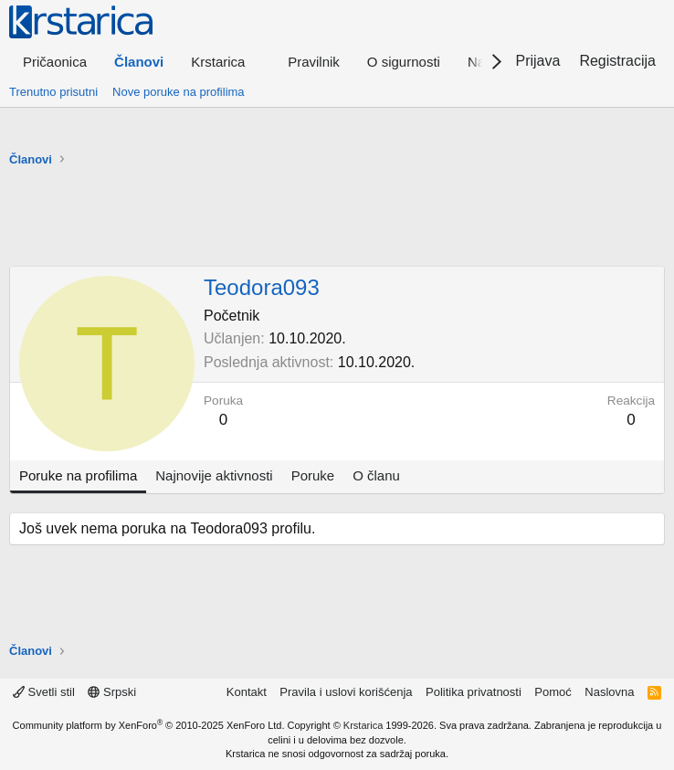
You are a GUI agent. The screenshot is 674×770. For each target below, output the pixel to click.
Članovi (138, 61)
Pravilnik (314, 61)
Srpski (112, 692)
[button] (225, 62)
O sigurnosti (403, 61)
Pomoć (552, 692)
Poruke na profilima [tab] (78, 475)
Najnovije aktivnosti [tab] (213, 475)
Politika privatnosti (473, 692)
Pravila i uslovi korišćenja (345, 692)
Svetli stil (44, 692)
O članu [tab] (376, 475)
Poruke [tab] (313, 475)
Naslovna (609, 692)
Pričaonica (55, 61)
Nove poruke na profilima (178, 92)
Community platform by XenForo (149, 725)
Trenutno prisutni (53, 92)
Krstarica (363, 725)
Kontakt (246, 692)
